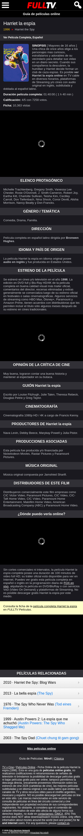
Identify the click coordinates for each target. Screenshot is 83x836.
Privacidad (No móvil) (39, 833)
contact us (63, 823)
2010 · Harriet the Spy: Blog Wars (29, 682)
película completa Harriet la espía (55, 606)
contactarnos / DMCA (50, 813)
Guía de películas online (41, 14)
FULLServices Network (19, 830)
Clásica (59, 758)
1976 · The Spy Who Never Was (37, 706)
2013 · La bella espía (28, 693)
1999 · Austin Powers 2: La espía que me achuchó (35, 723)
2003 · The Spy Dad (41, 738)
